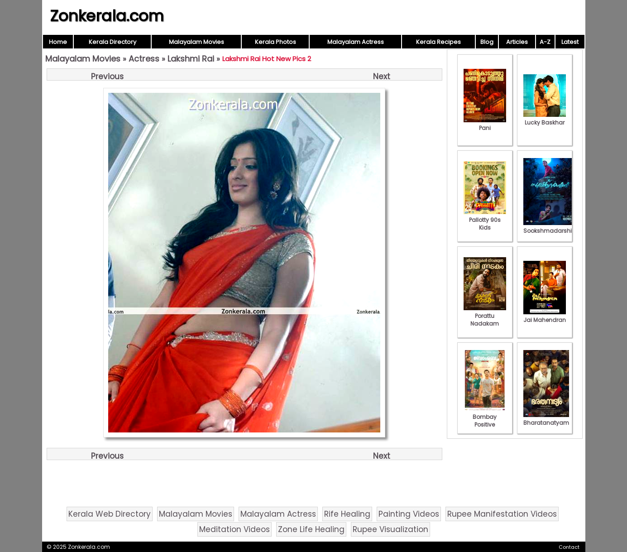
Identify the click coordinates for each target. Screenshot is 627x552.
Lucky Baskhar (544, 118)
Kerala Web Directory (109, 514)
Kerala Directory (112, 42)
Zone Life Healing (311, 529)
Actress (144, 58)
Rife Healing (347, 514)
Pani (485, 124)
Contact (569, 547)
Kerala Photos (275, 42)
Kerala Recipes (438, 42)
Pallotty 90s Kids (485, 219)
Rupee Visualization (390, 529)
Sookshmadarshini (550, 227)
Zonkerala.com (107, 16)
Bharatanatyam (546, 419)
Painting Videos (408, 514)
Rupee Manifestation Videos (502, 514)
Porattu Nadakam (485, 315)
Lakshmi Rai (191, 58)
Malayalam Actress (355, 42)
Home (58, 42)
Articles (517, 42)
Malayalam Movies (196, 42)
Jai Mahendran (544, 316)
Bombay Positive (485, 416)
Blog (486, 42)
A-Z (545, 42)
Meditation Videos (234, 529)
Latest (570, 42)
